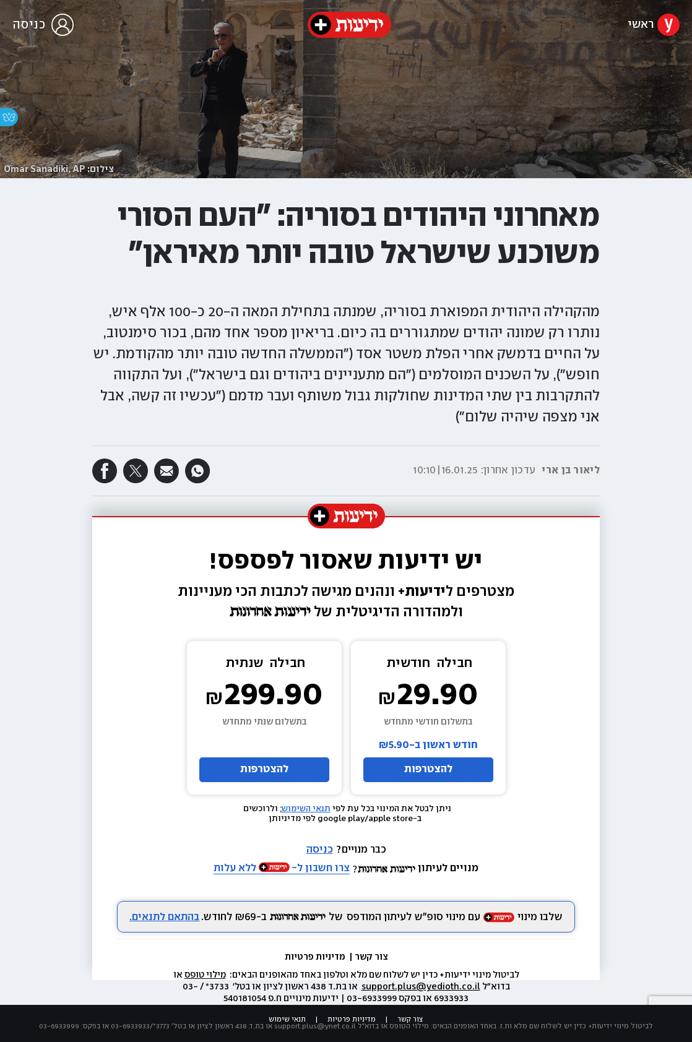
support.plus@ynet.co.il (315, 1026)
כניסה (319, 850)
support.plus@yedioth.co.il (420, 987)
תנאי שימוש (287, 1019)
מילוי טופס (205, 975)
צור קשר (371, 957)
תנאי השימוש (306, 808)
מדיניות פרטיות (316, 957)
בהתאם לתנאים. (164, 917)
